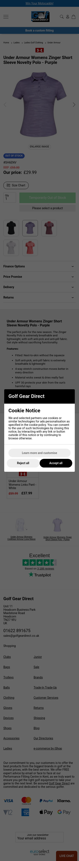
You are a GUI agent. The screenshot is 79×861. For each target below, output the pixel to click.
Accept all (55, 463)
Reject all (23, 463)
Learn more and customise (39, 453)
